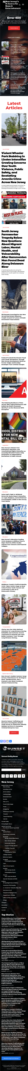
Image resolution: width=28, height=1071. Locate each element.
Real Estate (13, 70)
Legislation (5, 445)
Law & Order (14, 42)
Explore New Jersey (7, 673)
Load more (14, 732)
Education (5, 491)
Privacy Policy (10, 1068)
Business (4, 400)
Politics (4, 581)
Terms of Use (18, 1068)
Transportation (6, 626)
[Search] (24, 770)
